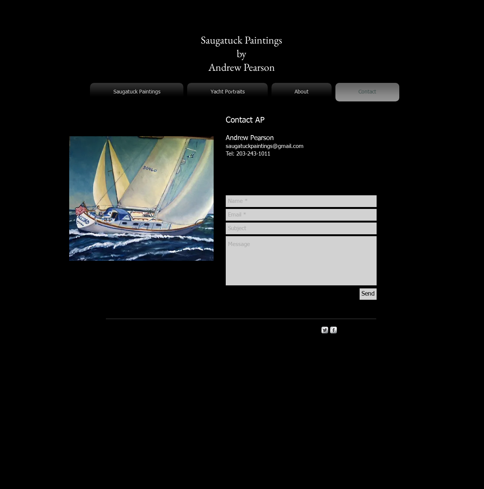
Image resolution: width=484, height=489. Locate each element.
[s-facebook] (333, 330)
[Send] (368, 294)
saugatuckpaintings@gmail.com (265, 146)
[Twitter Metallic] (324, 330)
